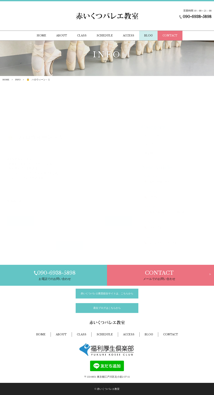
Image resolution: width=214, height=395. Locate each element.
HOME (6, 79)
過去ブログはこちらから (107, 307)
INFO (18, 79)
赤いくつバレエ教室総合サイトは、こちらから (107, 293)
